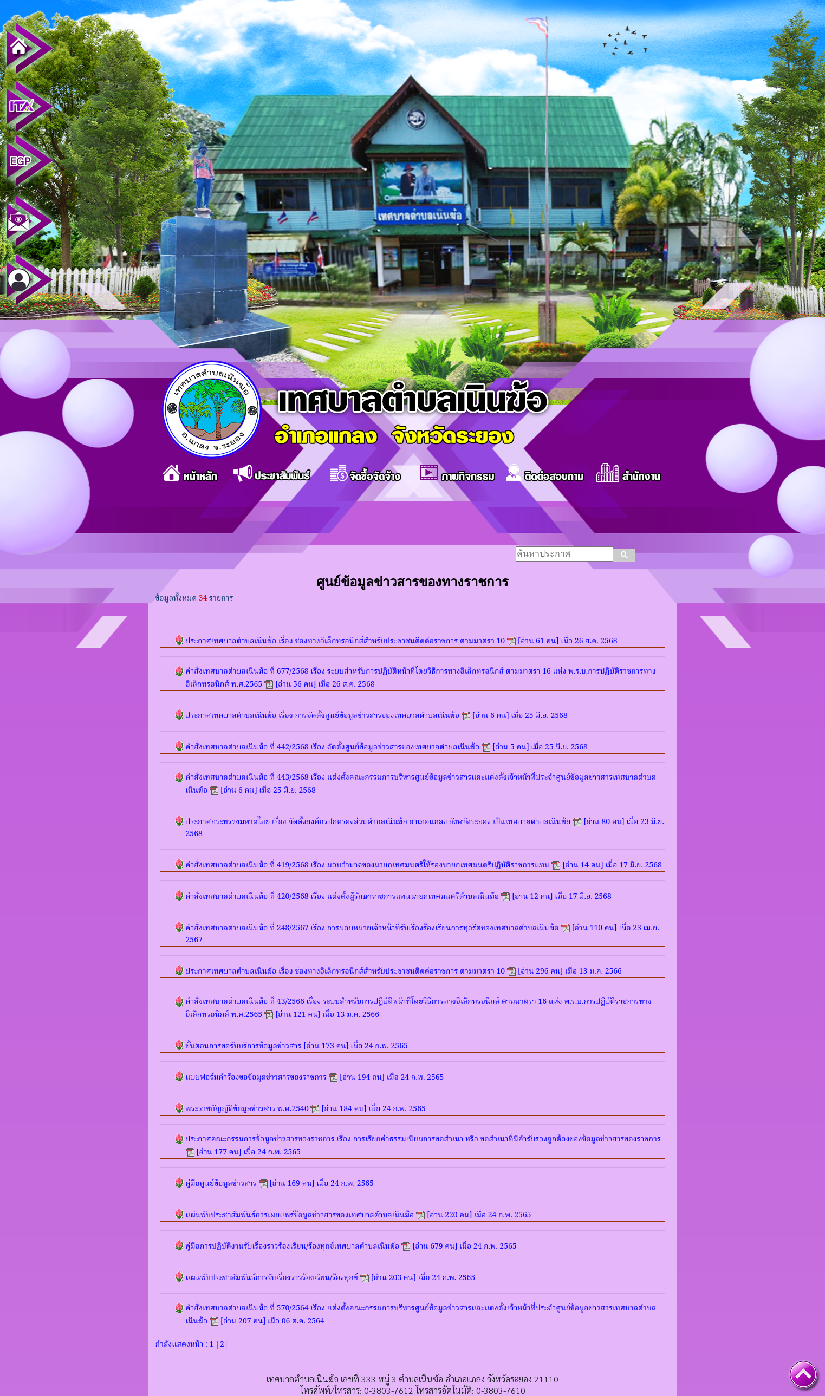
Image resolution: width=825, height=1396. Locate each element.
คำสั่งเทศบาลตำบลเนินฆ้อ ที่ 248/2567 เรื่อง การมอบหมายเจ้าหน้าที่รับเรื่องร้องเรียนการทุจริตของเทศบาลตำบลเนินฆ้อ (372, 928)
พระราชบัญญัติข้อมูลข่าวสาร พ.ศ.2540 (248, 1109)
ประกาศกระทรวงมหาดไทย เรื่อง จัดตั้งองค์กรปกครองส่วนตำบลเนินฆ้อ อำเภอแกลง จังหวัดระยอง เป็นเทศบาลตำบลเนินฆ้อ (378, 822)
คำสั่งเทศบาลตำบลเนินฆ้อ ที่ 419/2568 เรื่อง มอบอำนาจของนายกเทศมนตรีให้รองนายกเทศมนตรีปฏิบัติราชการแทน (368, 865)
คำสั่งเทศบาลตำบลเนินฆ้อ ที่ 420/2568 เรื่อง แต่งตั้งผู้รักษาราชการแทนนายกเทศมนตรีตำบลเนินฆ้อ (342, 897)
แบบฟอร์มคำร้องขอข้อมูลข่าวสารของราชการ (256, 1078)
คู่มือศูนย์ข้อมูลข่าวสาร (221, 1184)
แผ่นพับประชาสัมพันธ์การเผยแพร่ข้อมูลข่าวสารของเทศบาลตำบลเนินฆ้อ (300, 1215)
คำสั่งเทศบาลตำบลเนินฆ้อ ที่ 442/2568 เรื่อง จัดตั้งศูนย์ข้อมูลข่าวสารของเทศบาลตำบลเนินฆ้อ (333, 747)
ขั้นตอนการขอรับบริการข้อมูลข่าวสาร (244, 1046)
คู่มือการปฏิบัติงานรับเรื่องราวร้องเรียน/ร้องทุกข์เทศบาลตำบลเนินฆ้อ (293, 1247)
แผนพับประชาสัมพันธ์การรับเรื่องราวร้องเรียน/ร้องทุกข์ (272, 1278)
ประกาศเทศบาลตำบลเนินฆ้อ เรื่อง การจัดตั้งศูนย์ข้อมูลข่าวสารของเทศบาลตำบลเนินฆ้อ (323, 716)
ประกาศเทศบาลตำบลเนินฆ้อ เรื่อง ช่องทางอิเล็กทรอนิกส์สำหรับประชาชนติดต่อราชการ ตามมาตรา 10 (345, 641)
